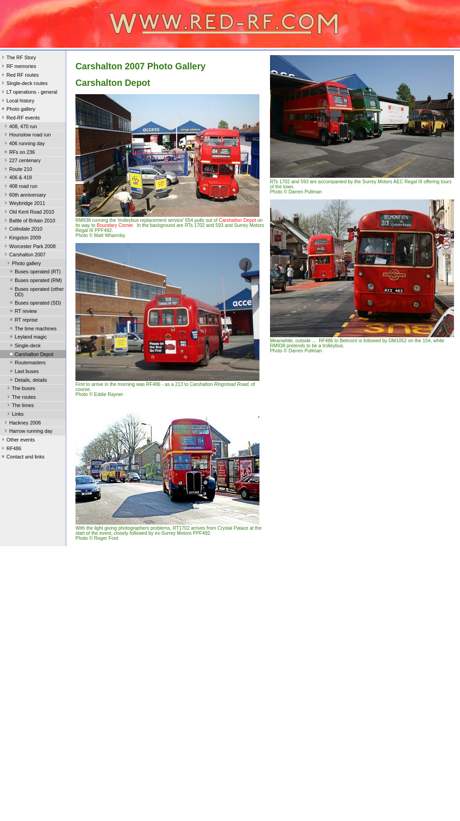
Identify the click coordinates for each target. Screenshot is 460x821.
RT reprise (23, 320)
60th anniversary (24, 195)
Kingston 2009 (22, 238)
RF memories (18, 67)
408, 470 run (20, 127)
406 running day (24, 144)
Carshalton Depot (30, 355)
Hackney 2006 (22, 423)
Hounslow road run (27, 135)
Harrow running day (27, 432)
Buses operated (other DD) (36, 291)
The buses (20, 389)
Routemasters (27, 363)
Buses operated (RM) (35, 281)
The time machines (32, 329)
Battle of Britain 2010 (29, 221)
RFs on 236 (19, 153)
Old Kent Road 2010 (28, 212)
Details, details (27, 381)
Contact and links (22, 457)
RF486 (10, 449)
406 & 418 (17, 178)
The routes (21, 398)
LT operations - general (28, 92)
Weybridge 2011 (24, 204)
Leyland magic (27, 337)
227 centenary (21, 161)
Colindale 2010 (22, 229)
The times (20, 406)
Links (14, 415)
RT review (22, 312)
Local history (17, 101)
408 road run (20, 187)
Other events (17, 440)
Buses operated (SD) (34, 303)
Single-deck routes (23, 84)
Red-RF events (20, 118)
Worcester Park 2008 (29, 247)
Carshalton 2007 (24, 255)
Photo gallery (17, 109)
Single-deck (24, 346)
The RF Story (18, 58)
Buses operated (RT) (34, 272)
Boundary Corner (115, 225)
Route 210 (17, 170)
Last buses (23, 372)
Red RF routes (19, 75)
